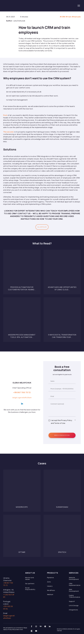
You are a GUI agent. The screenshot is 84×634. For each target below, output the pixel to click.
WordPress (51, 590)
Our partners (29, 583)
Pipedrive (50, 578)
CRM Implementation (74, 584)
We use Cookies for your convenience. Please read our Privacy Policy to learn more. (15, 628)
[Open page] (22, 268)
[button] (42, 227)
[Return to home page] (17, 5)
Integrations (73, 610)
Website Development (74, 578)
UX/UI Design (73, 605)
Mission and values (29, 578)
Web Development (74, 590)
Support (72, 601)
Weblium (50, 594)
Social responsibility (30, 588)
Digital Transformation (74, 596)
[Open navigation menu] (79, 6)
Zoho (49, 582)
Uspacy (50, 586)
